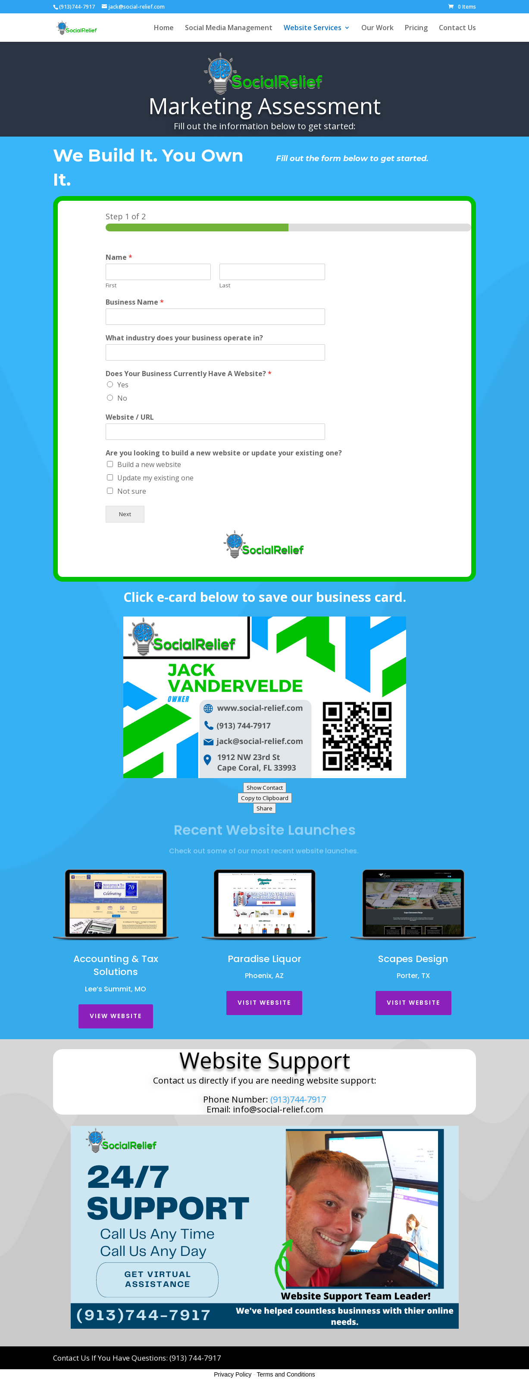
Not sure (131, 491)
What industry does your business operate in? (184, 338)
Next (125, 514)
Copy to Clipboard (264, 798)
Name (119, 257)
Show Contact (265, 787)
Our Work (377, 28)
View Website (116, 1016)
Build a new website (149, 464)
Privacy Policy (232, 1374)
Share (264, 808)
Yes (122, 384)
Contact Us (457, 28)
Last (224, 285)
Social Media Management (228, 28)
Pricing (416, 28)
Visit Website (264, 1002)
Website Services (312, 28)
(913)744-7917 (297, 1099)
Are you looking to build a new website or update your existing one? (224, 453)
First (111, 285)
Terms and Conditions (286, 1374)
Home (164, 28)
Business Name (135, 302)
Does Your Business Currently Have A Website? (189, 373)
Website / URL (130, 417)
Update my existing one (155, 478)
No (122, 398)
